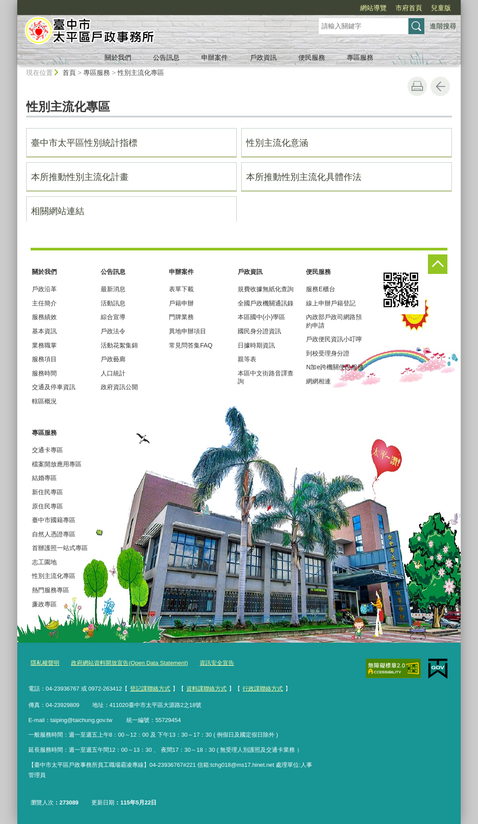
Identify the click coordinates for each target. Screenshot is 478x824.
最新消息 (113, 289)
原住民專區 (47, 506)
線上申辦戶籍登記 (331, 303)
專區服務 (360, 57)
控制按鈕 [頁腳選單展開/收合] (437, 264)
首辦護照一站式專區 (60, 547)
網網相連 (318, 381)
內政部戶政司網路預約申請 (334, 320)
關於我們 (118, 57)
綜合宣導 (113, 316)
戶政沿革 (44, 289)
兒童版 (441, 8)
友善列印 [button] (417, 86)
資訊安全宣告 (217, 663)
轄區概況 (44, 401)
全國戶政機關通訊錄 (266, 303)
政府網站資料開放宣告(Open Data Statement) (129, 663)
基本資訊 (44, 331)
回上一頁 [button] (440, 86)
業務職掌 (44, 345)
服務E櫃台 (320, 289)
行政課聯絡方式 (263, 688)
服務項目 (44, 359)
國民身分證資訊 (259, 331)
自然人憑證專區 (53, 534)
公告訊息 (166, 57)
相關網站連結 (57, 211)
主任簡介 (44, 303)
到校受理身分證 (327, 353)
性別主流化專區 (141, 72)
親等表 (247, 359)
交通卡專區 (47, 449)
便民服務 (311, 57)
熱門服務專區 (50, 590)
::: (13, 4)
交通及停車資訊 (53, 387)
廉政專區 (44, 604)
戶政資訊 (263, 57)
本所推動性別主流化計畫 (80, 177)
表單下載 (181, 289)
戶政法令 (113, 331)
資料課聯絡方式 (206, 688)
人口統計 (113, 373)
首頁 (69, 72)
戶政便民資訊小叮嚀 (334, 339)
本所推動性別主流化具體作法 (303, 177)
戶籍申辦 (181, 303)
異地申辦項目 (187, 331)
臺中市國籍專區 (53, 519)
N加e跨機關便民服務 (335, 367)
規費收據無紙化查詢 (266, 289)
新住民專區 (47, 492)
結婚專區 (44, 477)
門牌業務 (181, 316)
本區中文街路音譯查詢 (266, 377)
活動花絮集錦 (119, 345)
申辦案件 (214, 57)
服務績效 (44, 316)
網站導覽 (373, 8)
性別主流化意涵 (277, 143)
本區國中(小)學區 (261, 316)
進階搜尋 (443, 26)
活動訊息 (113, 303)
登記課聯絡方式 (150, 688)
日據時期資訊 (256, 345)
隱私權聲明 (45, 663)
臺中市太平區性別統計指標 (84, 143)
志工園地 (44, 562)
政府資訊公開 (119, 387)
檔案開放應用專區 (57, 464)
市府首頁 (409, 8)
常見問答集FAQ (190, 345)
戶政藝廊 (113, 359)
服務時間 (44, 373)
